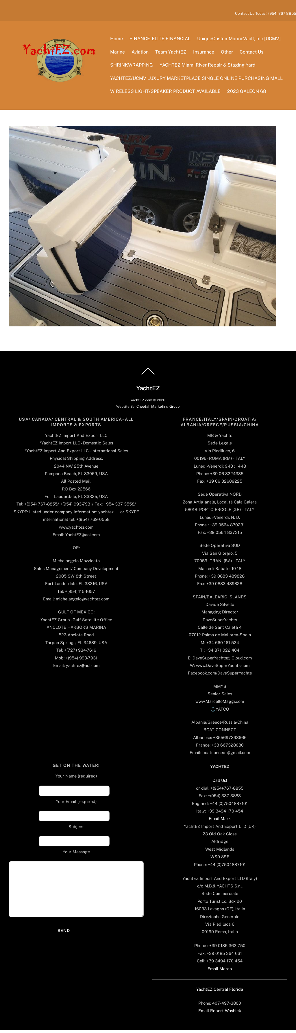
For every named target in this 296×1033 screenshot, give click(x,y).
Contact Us (252, 53)
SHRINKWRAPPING (132, 66)
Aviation (141, 53)
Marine (118, 53)
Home (117, 40)
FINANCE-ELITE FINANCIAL (161, 40)
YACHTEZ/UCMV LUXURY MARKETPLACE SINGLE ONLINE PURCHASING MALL (197, 79)
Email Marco (220, 971)
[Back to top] (148, 376)
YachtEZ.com (141, 402)
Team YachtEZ (171, 53)
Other (228, 53)
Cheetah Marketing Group (158, 409)
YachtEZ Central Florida (219, 991)
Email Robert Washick (219, 1013)
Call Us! (219, 783)
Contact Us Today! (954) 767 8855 (265, 13)
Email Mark (220, 821)
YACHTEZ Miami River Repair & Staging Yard (209, 66)
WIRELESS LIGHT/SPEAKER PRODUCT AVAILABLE (166, 92)
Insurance (204, 53)
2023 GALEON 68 (247, 92)
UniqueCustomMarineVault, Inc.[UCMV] (240, 40)
